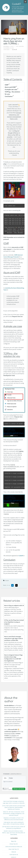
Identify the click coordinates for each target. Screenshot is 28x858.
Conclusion (8, 96)
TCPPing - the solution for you (12, 93)
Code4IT (16, 4)
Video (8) (13, 852)
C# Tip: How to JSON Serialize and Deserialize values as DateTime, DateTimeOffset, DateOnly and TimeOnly (13, 807)
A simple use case (11, 89)
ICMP (6, 85)
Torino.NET (19, 737)
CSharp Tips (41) (14, 844)
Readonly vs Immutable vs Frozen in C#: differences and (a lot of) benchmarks (14, 818)
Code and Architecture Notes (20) (13, 846)
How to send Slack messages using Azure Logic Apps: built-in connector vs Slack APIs (13, 802)
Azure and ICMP (10, 87)
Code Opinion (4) (13, 854)
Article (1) (13, 857)
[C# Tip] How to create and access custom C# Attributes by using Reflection (13, 827)
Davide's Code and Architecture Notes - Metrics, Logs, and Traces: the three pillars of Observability (13, 832)
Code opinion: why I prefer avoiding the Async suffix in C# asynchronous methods (13, 823)
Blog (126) (13, 841)
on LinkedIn (12, 735)
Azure (14, 49)
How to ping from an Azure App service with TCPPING (13, 41)
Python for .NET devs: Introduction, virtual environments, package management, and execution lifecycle (13, 813)
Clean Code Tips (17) (14, 849)
